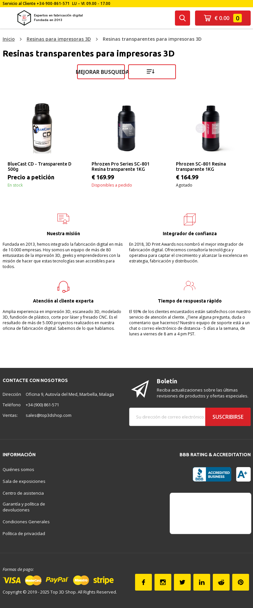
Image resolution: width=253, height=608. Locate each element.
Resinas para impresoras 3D (59, 39)
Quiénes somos (18, 469)
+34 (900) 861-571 (42, 405)
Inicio (9, 39)
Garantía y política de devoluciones (24, 507)
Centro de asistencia (23, 493)
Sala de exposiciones (24, 481)
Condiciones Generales (26, 522)
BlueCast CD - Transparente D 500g (39, 166)
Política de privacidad (24, 533)
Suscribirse (227, 416)
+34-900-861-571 (53, 3)
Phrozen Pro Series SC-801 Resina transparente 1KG (121, 166)
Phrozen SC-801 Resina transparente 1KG (201, 166)
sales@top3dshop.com (48, 415)
